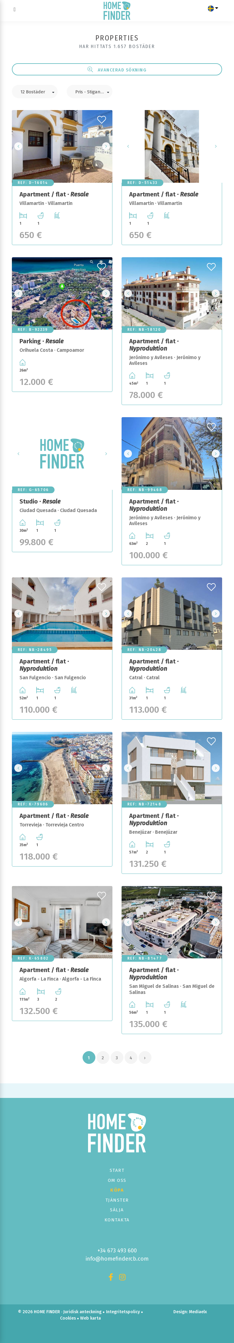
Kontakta (117, 1220)
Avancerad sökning (117, 70)
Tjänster (117, 1200)
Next (106, 146)
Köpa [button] (117, 1190)
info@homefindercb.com (117, 1258)
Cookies (68, 1318)
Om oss (117, 1180)
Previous (18, 146)
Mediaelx (198, 1311)
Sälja (117, 1210)
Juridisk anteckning (82, 1311)
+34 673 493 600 (117, 1250)
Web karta (90, 1318)
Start (117, 1170)
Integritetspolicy (123, 1311)
